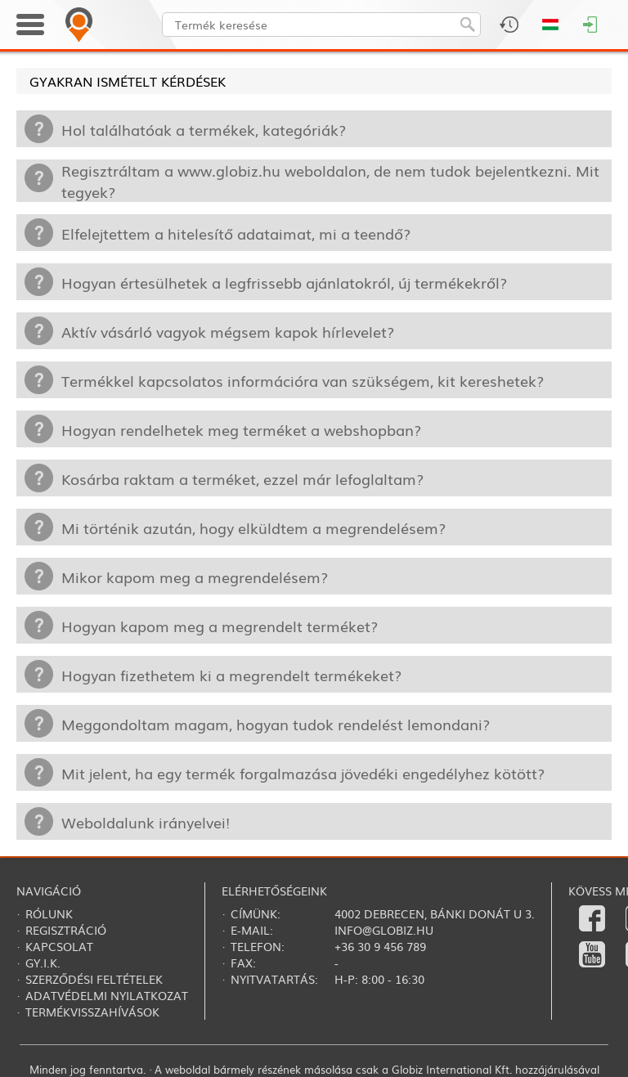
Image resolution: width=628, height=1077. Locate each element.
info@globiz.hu (383, 930)
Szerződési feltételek (94, 979)
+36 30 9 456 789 (380, 946)
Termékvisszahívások (92, 1011)
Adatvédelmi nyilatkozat (106, 995)
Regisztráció (65, 930)
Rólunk (49, 913)
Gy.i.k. (43, 962)
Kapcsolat (59, 946)
